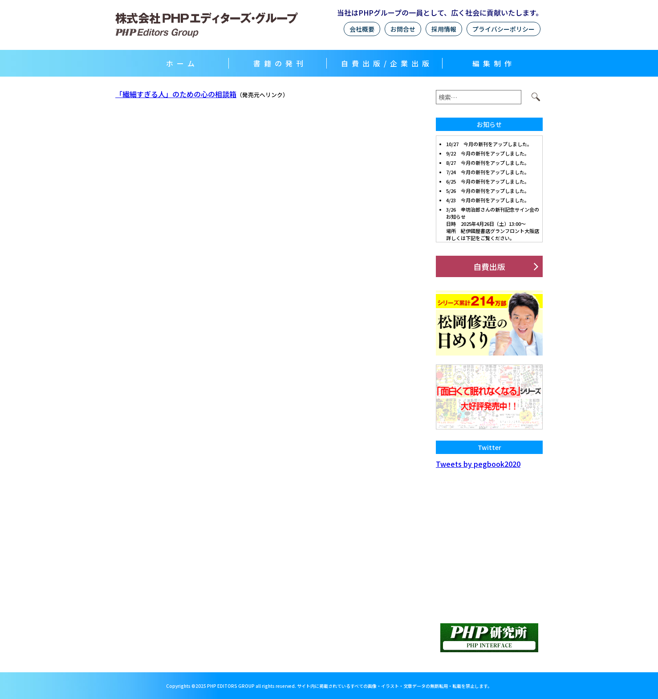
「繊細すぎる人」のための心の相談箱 (175, 94)
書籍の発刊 (280, 63)
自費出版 (489, 266)
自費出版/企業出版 (387, 63)
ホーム (182, 63)
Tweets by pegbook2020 (478, 463)
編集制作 (493, 63)
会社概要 (361, 29)
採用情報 (443, 29)
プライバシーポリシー (503, 29)
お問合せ (402, 29)
